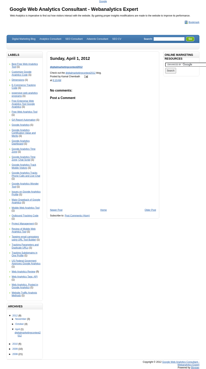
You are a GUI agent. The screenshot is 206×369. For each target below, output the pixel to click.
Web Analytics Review (23, 271)
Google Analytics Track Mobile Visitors (24, 166)
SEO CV (116, 39)
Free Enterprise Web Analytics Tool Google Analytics (23, 104)
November (21, 319)
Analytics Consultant (50, 39)
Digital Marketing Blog (24, 39)
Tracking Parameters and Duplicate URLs (25, 246)
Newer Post (56, 210)
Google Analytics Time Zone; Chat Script (24, 158)
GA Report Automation (24, 119)
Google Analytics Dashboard (21, 142)
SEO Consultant (74, 39)
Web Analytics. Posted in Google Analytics (25, 286)
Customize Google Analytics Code (22, 73)
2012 (15, 315)
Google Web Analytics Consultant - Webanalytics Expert (74, 9)
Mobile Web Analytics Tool (26, 207)
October (19, 324)
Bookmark (194, 22)
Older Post (150, 210)
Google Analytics (21, 124)
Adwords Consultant (97, 39)
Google (103, 1)
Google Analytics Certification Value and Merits (24, 133)
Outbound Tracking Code (25, 215)
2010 (15, 343)
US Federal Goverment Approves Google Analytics (26, 262)
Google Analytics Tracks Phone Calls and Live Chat (26, 174)
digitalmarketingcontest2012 (66, 67)
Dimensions (18, 79)
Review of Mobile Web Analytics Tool (24, 230)
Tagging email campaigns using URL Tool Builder (25, 238)
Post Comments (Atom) (77, 215)
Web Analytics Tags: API (25, 276)
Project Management (23, 223)
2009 (15, 349)
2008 (15, 354)
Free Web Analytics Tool (24, 111)
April (17, 329)
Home (103, 210)
